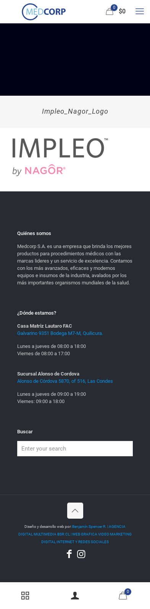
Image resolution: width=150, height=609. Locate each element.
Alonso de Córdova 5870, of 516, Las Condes (65, 381)
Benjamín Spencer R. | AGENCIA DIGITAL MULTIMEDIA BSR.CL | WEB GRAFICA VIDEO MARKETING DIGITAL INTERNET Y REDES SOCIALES (75, 534)
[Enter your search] (75, 448)
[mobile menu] (139, 11)
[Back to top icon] (75, 511)
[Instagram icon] (81, 554)
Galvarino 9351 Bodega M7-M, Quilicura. (60, 333)
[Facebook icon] (69, 554)
